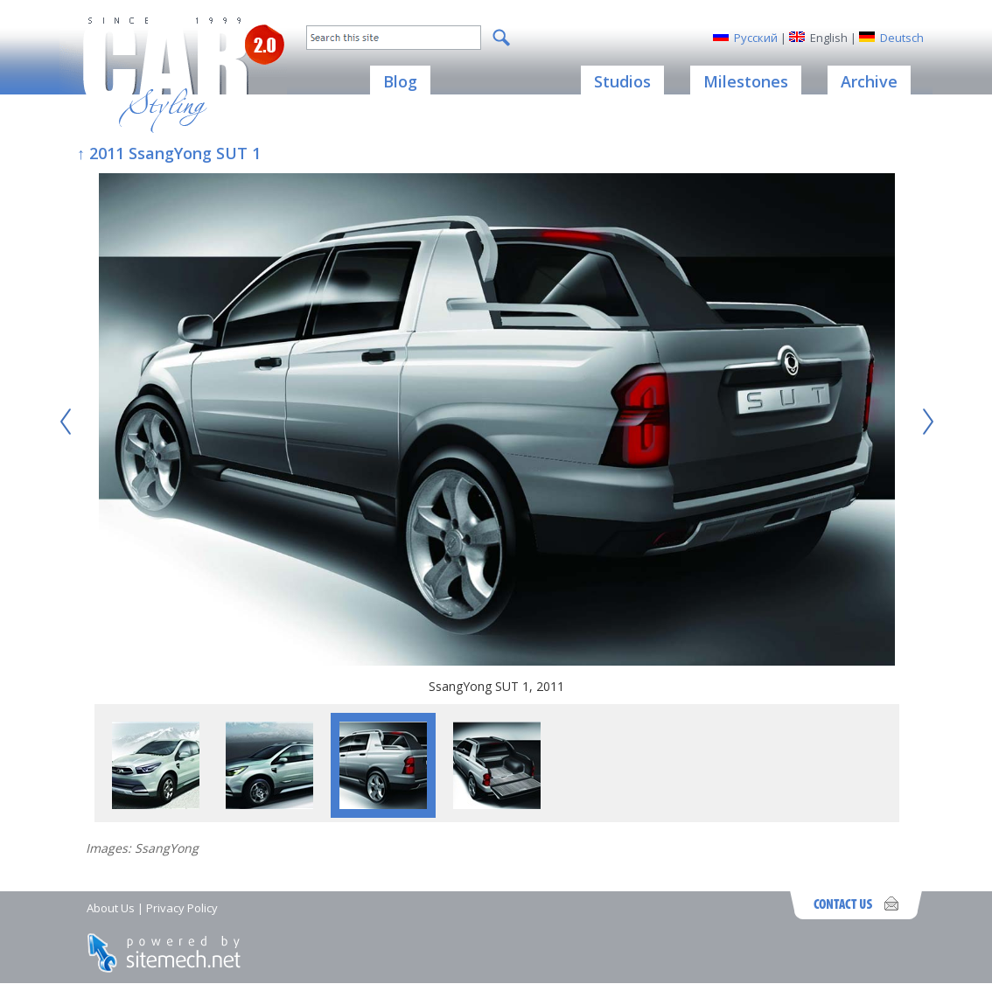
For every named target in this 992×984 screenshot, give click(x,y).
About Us (111, 908)
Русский (756, 37)
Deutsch (902, 37)
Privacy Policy (182, 908)
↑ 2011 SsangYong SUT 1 (169, 153)
